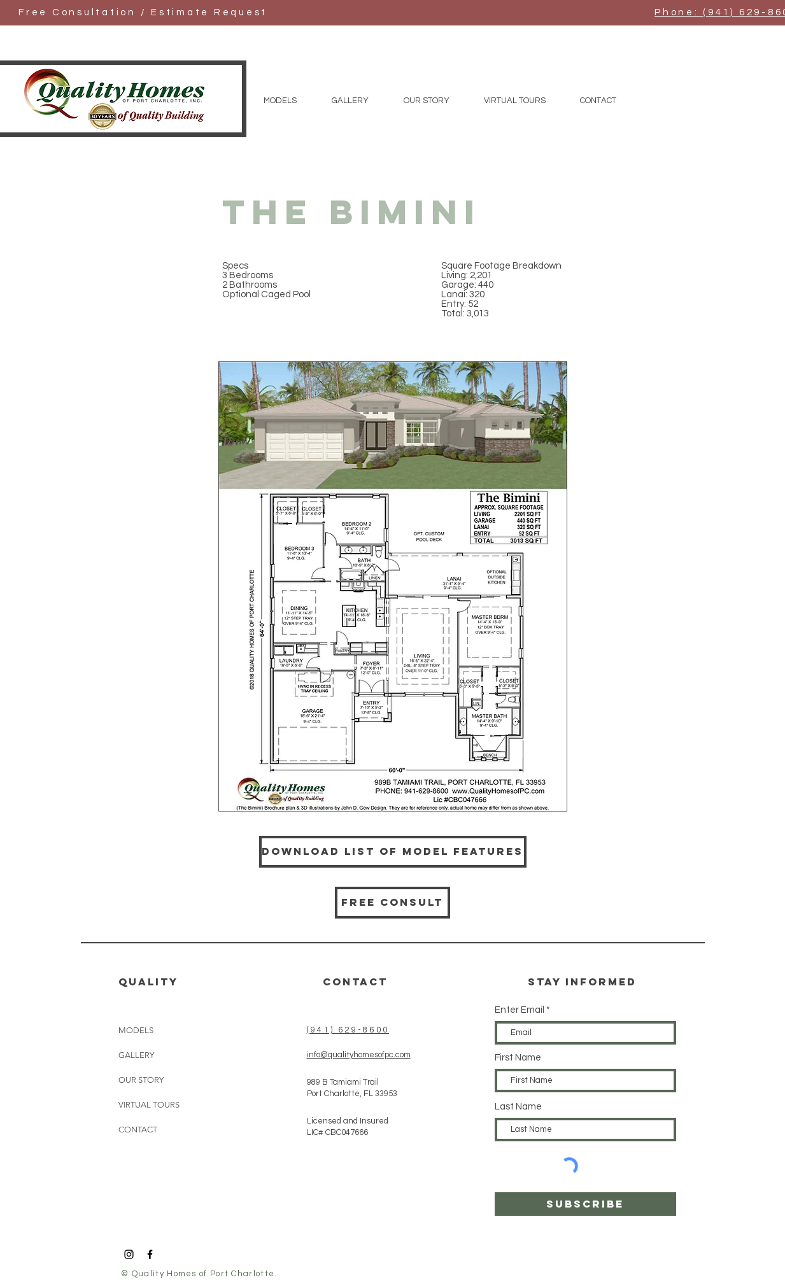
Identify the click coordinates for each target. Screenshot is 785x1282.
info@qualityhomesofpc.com (359, 1054)
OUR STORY (141, 1080)
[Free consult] (392, 903)
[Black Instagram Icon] (129, 1254)
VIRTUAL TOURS (149, 1104)
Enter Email (519, 1010)
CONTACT (137, 1129)
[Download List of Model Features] (393, 852)
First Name (518, 1057)
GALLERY (136, 1055)
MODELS (135, 1030)
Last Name (518, 1106)
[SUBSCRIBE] (585, 1204)
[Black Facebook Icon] (150, 1254)
